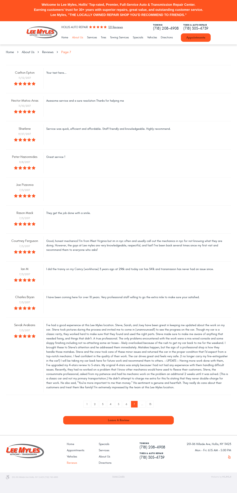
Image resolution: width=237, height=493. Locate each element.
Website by (221, 477)
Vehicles (152, 37)
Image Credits (118, 476)
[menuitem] (64, 37)
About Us (77, 37)
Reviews (47, 52)
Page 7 (66, 52)
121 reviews (115, 27)
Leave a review (118, 420)
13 (150, 404)
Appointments (195, 37)
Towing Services (119, 37)
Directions (167, 37)
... (142, 404)
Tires (103, 37)
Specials (138, 37)
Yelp (229, 457)
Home (64, 37)
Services (92, 37)
